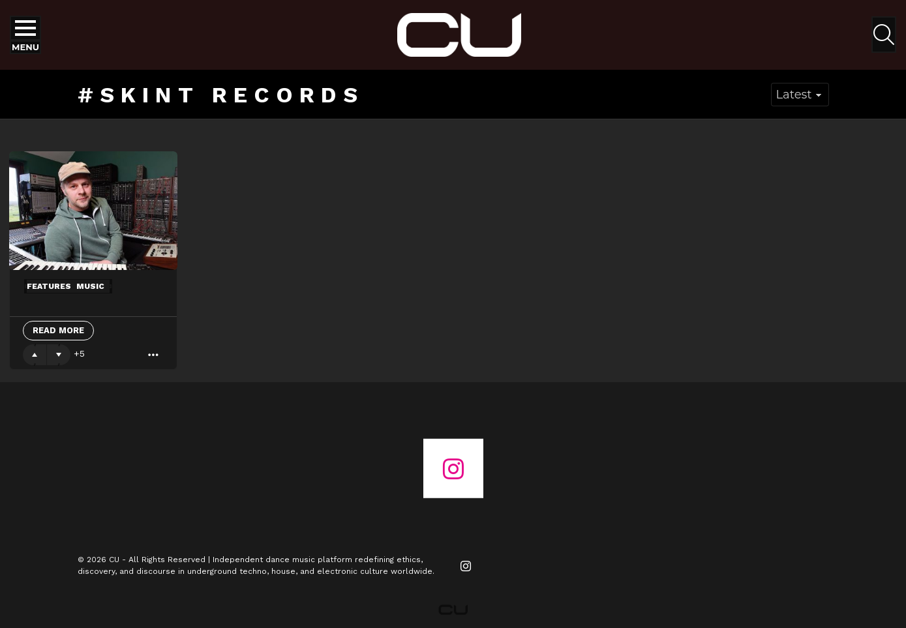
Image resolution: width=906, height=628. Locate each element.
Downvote (58, 354)
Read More (58, 330)
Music (90, 286)
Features (49, 286)
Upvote (34, 354)
